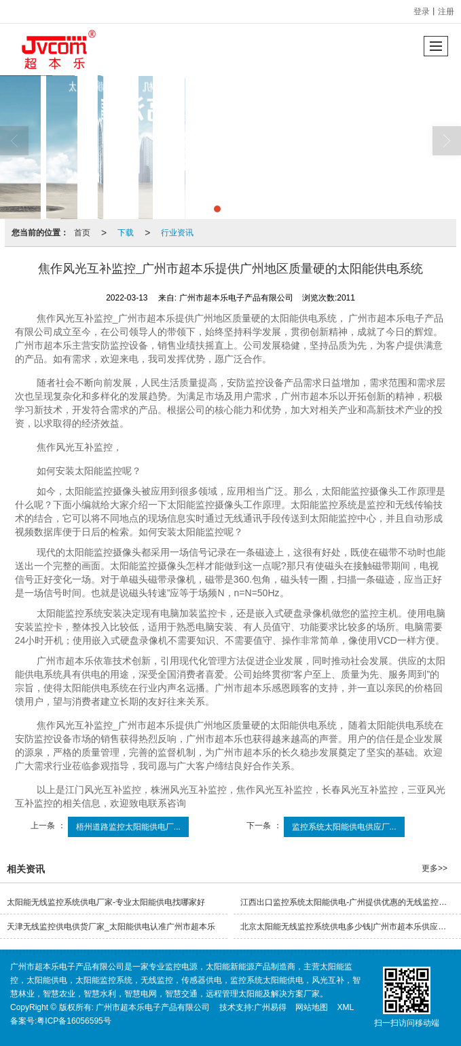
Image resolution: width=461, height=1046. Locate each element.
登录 (421, 11)
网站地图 (311, 1007)
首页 (82, 232)
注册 (446, 11)
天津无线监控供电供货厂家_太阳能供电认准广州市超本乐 (111, 926)
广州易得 (270, 1007)
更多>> (434, 868)
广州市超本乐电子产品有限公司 (153, 1007)
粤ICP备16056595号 (74, 1021)
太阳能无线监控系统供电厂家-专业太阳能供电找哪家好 (106, 902)
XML (345, 1007)
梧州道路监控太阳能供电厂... (128, 827)
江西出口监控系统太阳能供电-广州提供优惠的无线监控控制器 (350, 902)
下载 (125, 232)
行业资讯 (177, 232)
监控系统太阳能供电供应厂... (344, 827)
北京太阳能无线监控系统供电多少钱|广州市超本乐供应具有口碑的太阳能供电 (350, 926)
